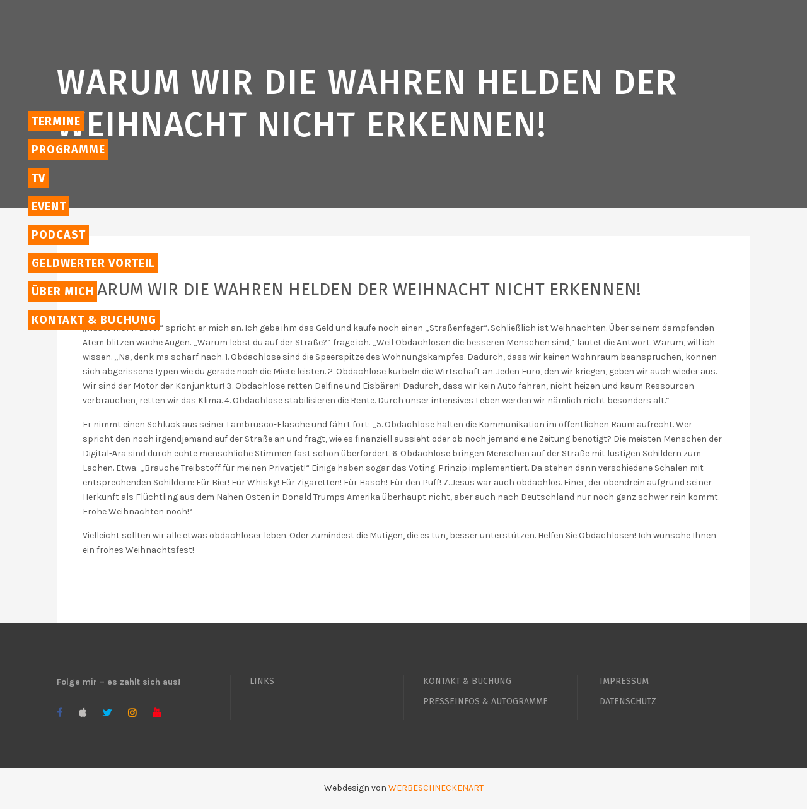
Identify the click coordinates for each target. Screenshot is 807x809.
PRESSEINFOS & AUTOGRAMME (485, 701)
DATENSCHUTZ (628, 701)
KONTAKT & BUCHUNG (467, 681)
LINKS (262, 681)
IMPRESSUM (624, 681)
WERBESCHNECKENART (436, 787)
